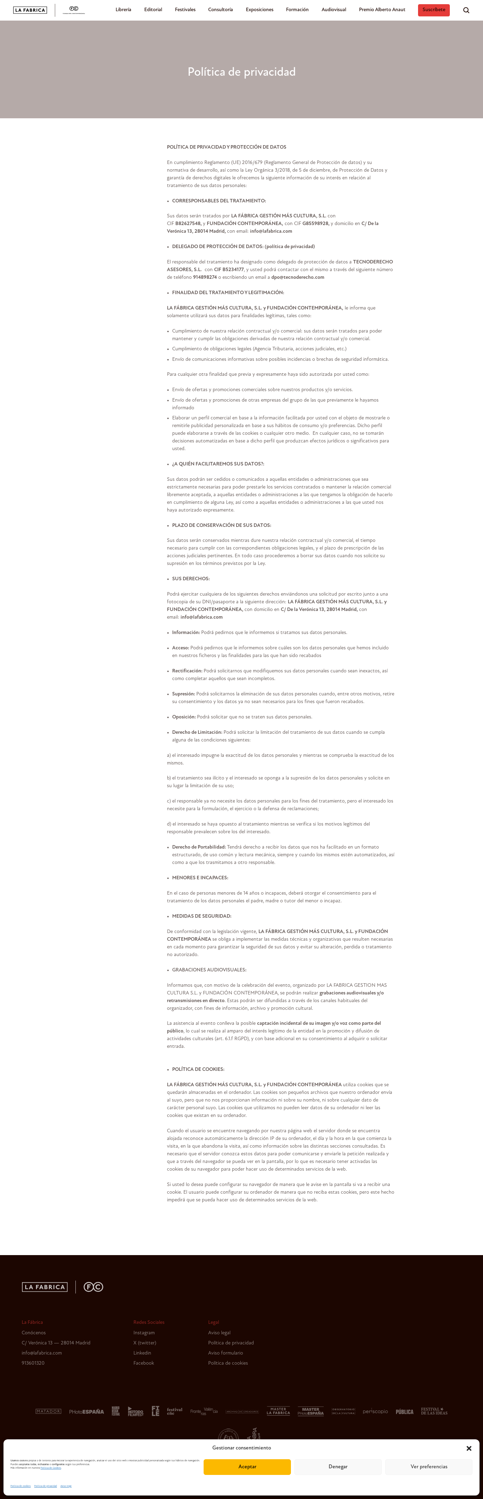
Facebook (143, 1363)
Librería (123, 10)
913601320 (33, 1363)
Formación (297, 10)
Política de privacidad (45, 1486)
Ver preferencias (429, 1467)
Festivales (185, 10)
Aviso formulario (225, 1353)
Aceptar (247, 1467)
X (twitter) (144, 1343)
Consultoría (220, 10)
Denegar (338, 1467)
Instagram (144, 1333)
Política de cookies (20, 1486)
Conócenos (34, 1333)
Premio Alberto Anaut (382, 10)
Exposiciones (259, 10)
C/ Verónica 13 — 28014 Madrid (56, 1343)
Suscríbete (434, 10)
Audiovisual (334, 10)
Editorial (153, 10)
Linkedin (142, 1353)
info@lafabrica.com (42, 1353)
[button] (469, 1448)
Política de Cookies (51, 1468)
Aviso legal (66, 1486)
